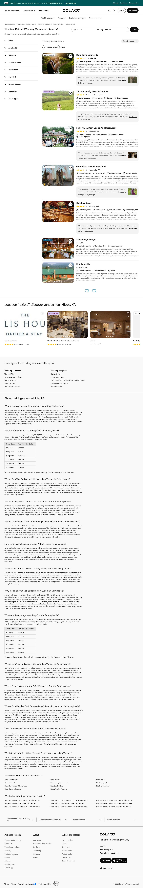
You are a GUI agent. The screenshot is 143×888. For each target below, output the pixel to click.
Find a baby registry (109, 850)
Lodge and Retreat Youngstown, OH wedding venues (68, 797)
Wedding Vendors (9, 24)
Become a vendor (95, 18)
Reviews (36, 844)
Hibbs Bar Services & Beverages (15, 783)
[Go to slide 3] (58, 72)
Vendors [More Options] (62, 18)
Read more (122, 80)
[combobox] (115, 29)
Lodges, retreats (70, 24)
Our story (37, 837)
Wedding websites (11, 844)
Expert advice (29, 10)
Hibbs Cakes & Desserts (12, 786)
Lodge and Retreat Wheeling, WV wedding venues (113, 803)
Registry (7, 848)
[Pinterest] (104, 866)
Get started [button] (133, 10)
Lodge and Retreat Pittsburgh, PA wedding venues (22, 797)
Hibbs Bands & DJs (56, 783)
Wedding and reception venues (26, 24)
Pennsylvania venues (44, 24)
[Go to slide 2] (56, 72)
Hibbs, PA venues (58, 24)
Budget (7, 855)
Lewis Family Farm (10, 377)
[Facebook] (101, 866)
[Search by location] (114, 30)
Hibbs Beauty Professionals (59, 780)
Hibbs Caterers (55, 777)
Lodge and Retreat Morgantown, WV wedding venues (114, 797)
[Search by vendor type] (86, 30)
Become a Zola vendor (42, 841)
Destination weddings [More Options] (77, 18)
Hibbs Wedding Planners (58, 786)
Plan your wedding (12, 10)
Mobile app (8, 865)
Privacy (6, 881)
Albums (7, 858)
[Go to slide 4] (60, 72)
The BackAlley (9, 371)
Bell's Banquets (9, 380)
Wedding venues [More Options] (48, 18)
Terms (60, 3)
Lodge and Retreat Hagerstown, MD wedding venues (68, 803)
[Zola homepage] (71, 10)
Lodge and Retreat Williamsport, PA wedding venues (113, 800)
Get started (106, 858)
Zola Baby (116, 3)
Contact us (66, 855)
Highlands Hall (55, 371)
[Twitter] (106, 866)
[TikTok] (112, 866)
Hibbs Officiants (10, 780)
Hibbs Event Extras (11, 777)
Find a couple (43, 10)
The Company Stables (12, 383)
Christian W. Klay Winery (13, 374)
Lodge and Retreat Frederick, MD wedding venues (22, 803)
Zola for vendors (134, 3)
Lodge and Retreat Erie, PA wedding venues (20, 800)
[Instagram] (109, 866)
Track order (66, 844)
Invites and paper (11, 851)
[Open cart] (114, 10)
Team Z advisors (68, 858)
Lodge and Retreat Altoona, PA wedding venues (67, 800)
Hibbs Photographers (102, 783)
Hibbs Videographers (102, 780)
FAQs (64, 841)
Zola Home (123, 3)
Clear (63, 47)
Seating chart (9, 861)
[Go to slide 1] (54, 72)
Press (35, 855)
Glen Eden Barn (56, 383)
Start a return (67, 848)
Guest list (8, 841)
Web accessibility (45, 881)
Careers (36, 851)
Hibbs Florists (99, 777)
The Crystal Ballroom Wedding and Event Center (68, 377)
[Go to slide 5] (61, 72)
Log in (104, 843)
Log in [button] (122, 10)
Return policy (67, 851)
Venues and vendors (12, 837)
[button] (98, 29)
